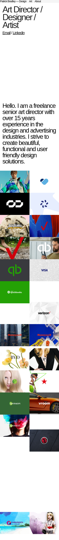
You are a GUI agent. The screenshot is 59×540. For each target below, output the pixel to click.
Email (6, 33)
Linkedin (19, 33)
